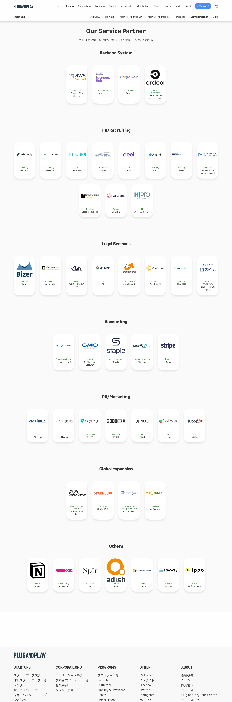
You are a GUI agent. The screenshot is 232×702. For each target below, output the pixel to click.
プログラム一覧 (107, 675)
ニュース (187, 690)
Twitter (144, 690)
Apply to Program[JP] (131, 16)
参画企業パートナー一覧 (72, 680)
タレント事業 (64, 690)
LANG (216, 6)
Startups (109, 16)
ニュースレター (191, 700)
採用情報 (187, 685)
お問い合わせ (203, 6)
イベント (145, 675)
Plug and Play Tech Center (199, 695)
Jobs (215, 16)
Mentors (180, 16)
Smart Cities (106, 700)
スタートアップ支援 (27, 675)
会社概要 (187, 675)
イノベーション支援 (69, 675)
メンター (20, 685)
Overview (95, 16)
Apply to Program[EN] (159, 16)
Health (101, 695)
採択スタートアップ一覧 (30, 680)
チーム (185, 680)
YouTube (145, 700)
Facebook (145, 685)
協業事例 (62, 685)
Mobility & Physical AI (111, 690)
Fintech (102, 680)
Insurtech (104, 685)
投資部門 (20, 700)
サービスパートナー (27, 690)
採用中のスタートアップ (30, 695)
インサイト (146, 680)
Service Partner (199, 16)
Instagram (147, 695)
